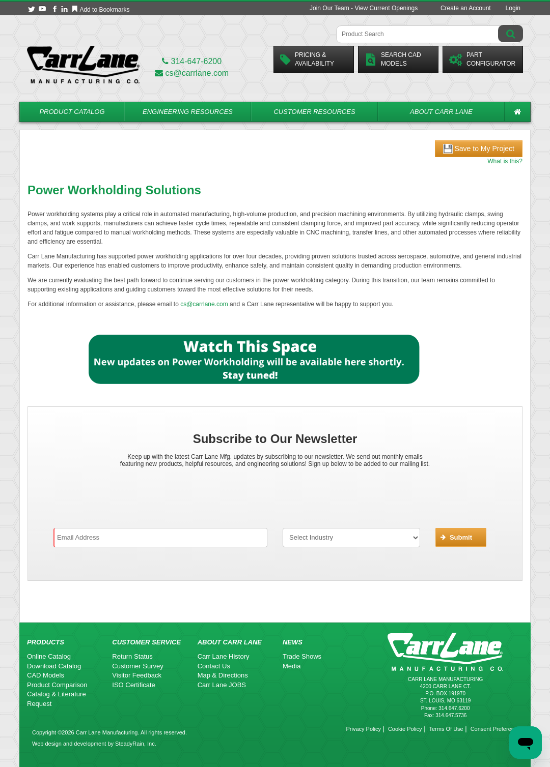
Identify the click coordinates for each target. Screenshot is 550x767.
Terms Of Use (446, 729)
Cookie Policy (405, 729)
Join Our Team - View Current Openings (364, 8)
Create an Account (466, 8)
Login (513, 8)
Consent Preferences (497, 729)
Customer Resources (314, 111)
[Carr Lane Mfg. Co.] (83, 64)
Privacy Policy (363, 729)
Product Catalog (71, 111)
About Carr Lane (441, 111)
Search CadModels (393, 59)
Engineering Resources (188, 111)
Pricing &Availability (307, 59)
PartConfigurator (482, 59)
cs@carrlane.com (192, 73)
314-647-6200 (192, 61)
